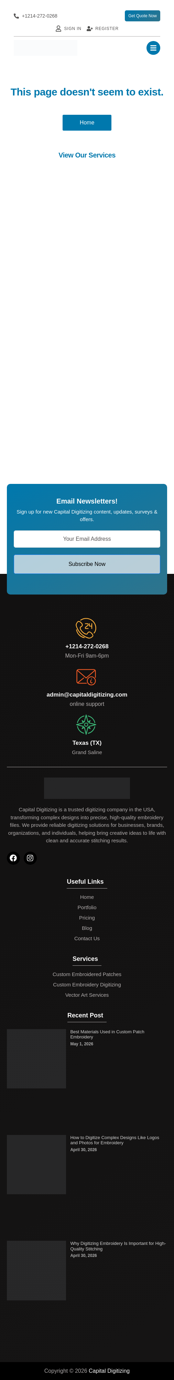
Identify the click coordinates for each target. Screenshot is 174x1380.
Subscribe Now (87, 564)
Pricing (87, 918)
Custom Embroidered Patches (87, 974)
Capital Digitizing (109, 1371)
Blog (87, 928)
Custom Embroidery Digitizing (87, 984)
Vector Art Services (87, 995)
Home (87, 897)
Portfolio (86, 907)
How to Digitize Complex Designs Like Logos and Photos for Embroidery (114, 1140)
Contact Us (87, 938)
